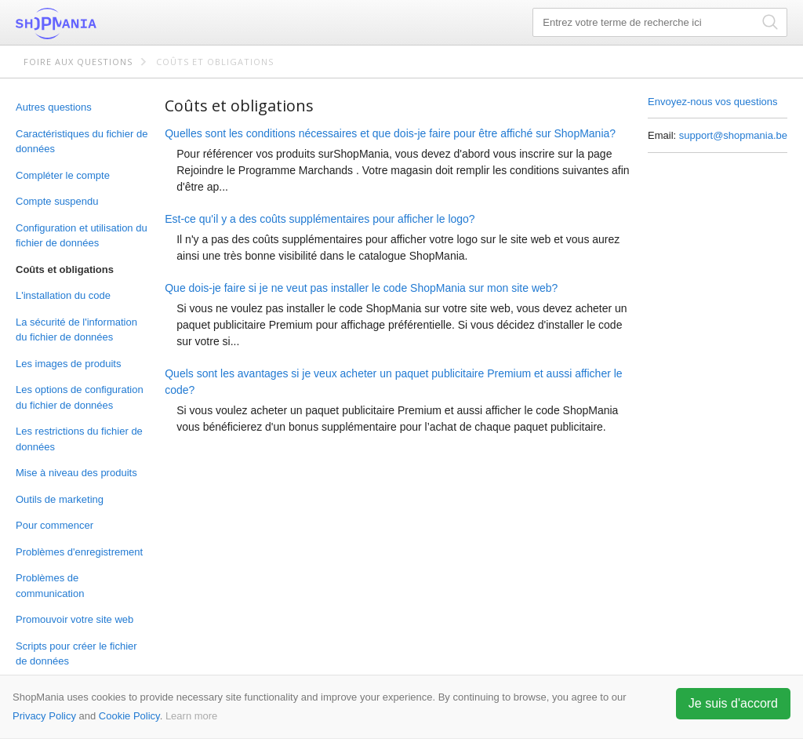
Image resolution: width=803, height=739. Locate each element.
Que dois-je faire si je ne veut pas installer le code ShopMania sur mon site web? (361, 288)
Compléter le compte (63, 175)
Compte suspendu (57, 201)
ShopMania (94, 23)
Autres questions (54, 107)
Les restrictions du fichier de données (79, 439)
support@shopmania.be (733, 135)
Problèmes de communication (50, 585)
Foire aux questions (78, 61)
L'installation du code (63, 295)
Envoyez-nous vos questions (712, 101)
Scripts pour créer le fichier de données (76, 654)
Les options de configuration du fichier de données (80, 397)
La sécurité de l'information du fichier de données (76, 330)
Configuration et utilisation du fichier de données (81, 235)
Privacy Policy (44, 716)
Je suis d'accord (733, 703)
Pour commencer (54, 525)
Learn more (191, 716)
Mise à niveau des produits (76, 473)
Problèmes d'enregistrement (79, 552)
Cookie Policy (129, 716)
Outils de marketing (60, 499)
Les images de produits (68, 364)
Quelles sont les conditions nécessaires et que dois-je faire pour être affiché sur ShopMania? (390, 133)
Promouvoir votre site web (74, 619)
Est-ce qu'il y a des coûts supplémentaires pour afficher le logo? (319, 219)
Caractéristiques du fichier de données (81, 141)
